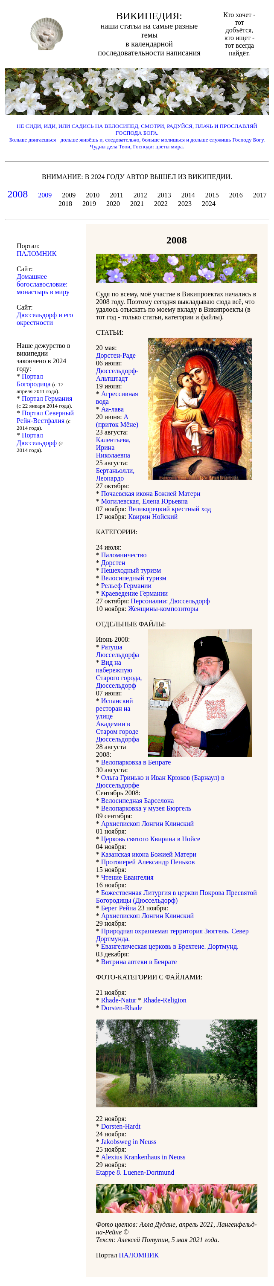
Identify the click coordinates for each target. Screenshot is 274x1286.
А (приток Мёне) (117, 420)
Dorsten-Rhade (122, 1007)
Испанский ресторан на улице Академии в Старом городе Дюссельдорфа (117, 720)
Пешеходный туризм (131, 570)
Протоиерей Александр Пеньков (148, 862)
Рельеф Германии (126, 585)
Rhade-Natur (119, 1000)
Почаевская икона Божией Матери (151, 493)
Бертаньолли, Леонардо (115, 474)
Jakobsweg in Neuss (129, 1141)
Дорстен (113, 562)
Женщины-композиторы (163, 608)
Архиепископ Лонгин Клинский (147, 823)
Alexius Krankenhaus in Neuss (143, 1157)
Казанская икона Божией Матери (148, 854)
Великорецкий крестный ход (169, 509)
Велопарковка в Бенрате (136, 762)
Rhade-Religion (164, 1000)
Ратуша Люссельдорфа (117, 650)
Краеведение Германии (134, 593)
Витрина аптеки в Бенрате (139, 961)
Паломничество (124, 555)
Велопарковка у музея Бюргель (146, 808)
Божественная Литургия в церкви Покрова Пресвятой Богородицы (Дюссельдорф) (176, 896)
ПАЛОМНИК (139, 1255)
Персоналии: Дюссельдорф (170, 601)
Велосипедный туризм (133, 578)
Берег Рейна (118, 908)
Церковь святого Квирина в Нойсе (150, 839)
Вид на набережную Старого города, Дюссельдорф (119, 674)
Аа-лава (112, 409)
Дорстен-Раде (116, 355)
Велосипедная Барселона (137, 800)
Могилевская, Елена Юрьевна (144, 501)
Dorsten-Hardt (120, 1126)
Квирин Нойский (153, 516)
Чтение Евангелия (127, 877)
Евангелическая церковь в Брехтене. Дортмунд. (170, 946)
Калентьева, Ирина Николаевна (113, 447)
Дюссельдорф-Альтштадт (117, 374)
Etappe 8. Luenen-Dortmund (135, 1172)
